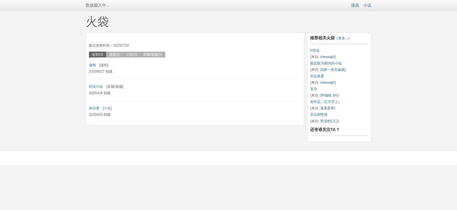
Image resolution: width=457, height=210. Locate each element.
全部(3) (97, 54)
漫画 (355, 5)
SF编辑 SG (329, 95)
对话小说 (96, 87)
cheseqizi (327, 57)
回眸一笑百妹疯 (332, 70)
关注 (313, 89)
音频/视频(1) (152, 54)
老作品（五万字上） (326, 102)
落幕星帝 (327, 108)
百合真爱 (317, 76)
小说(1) (131, 54)
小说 (367, 5)
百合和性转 (319, 115)
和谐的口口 (329, 121)
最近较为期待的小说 (326, 63)
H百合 (315, 50)
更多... (343, 38)
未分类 (94, 108)
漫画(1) (114, 54)
